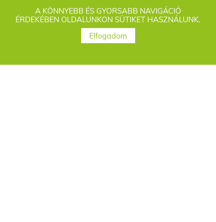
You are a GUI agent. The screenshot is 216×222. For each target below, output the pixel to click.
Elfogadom (108, 35)
